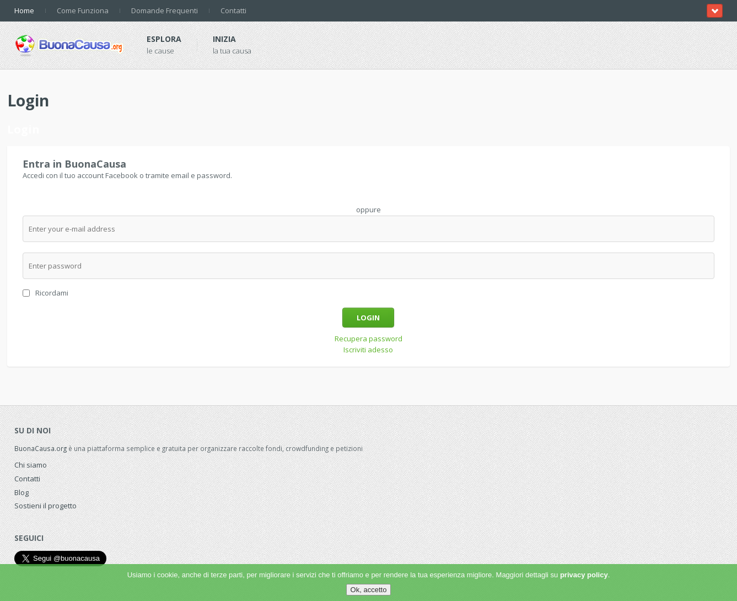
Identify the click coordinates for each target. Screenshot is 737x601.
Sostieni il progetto (45, 506)
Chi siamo (30, 465)
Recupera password (368, 339)
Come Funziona (83, 10)
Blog (21, 492)
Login (368, 318)
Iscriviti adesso (368, 350)
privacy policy (584, 575)
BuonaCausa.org (40, 448)
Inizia (224, 39)
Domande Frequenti (164, 10)
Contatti (233, 10)
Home (24, 10)
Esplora (164, 39)
